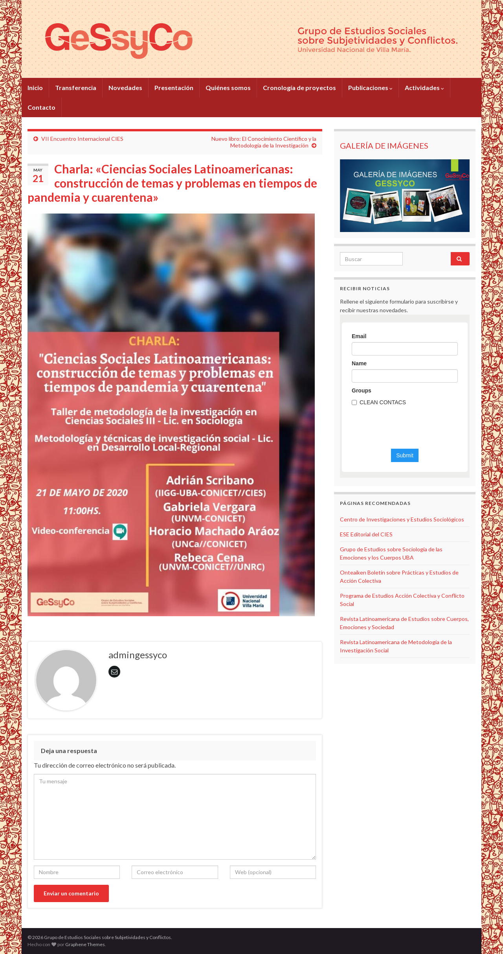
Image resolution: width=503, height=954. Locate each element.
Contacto (41, 107)
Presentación (173, 87)
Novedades (125, 87)
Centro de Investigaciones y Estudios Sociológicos (402, 519)
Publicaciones (370, 87)
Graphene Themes (85, 944)
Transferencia (75, 87)
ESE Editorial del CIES (366, 534)
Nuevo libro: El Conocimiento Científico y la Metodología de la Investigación (263, 142)
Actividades (424, 87)
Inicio (35, 87)
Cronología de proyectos (299, 87)
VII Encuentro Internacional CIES (82, 138)
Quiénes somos (228, 87)
